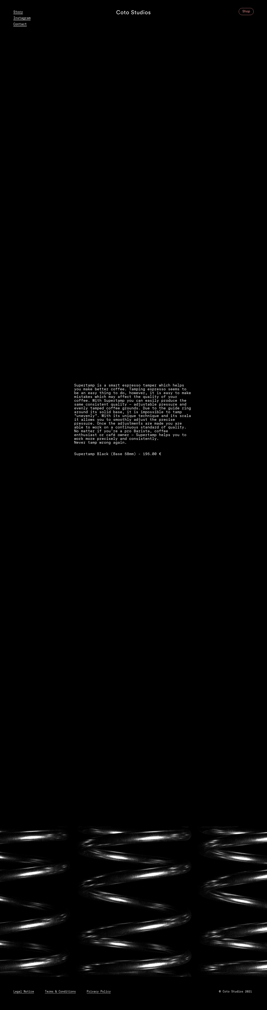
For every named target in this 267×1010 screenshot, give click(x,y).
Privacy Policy (99, 991)
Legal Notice (23, 991)
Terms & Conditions (60, 991)
